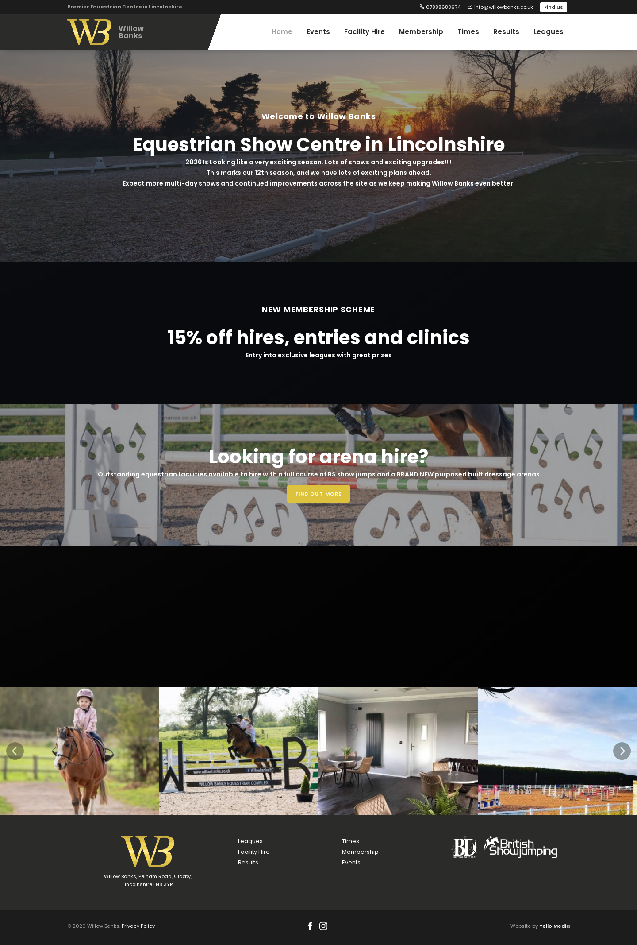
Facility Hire (254, 852)
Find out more (318, 493)
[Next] (622, 751)
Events (351, 862)
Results (248, 862)
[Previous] (15, 751)
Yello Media (554, 926)
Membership (360, 852)
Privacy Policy (138, 926)
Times (350, 841)
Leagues (250, 841)
